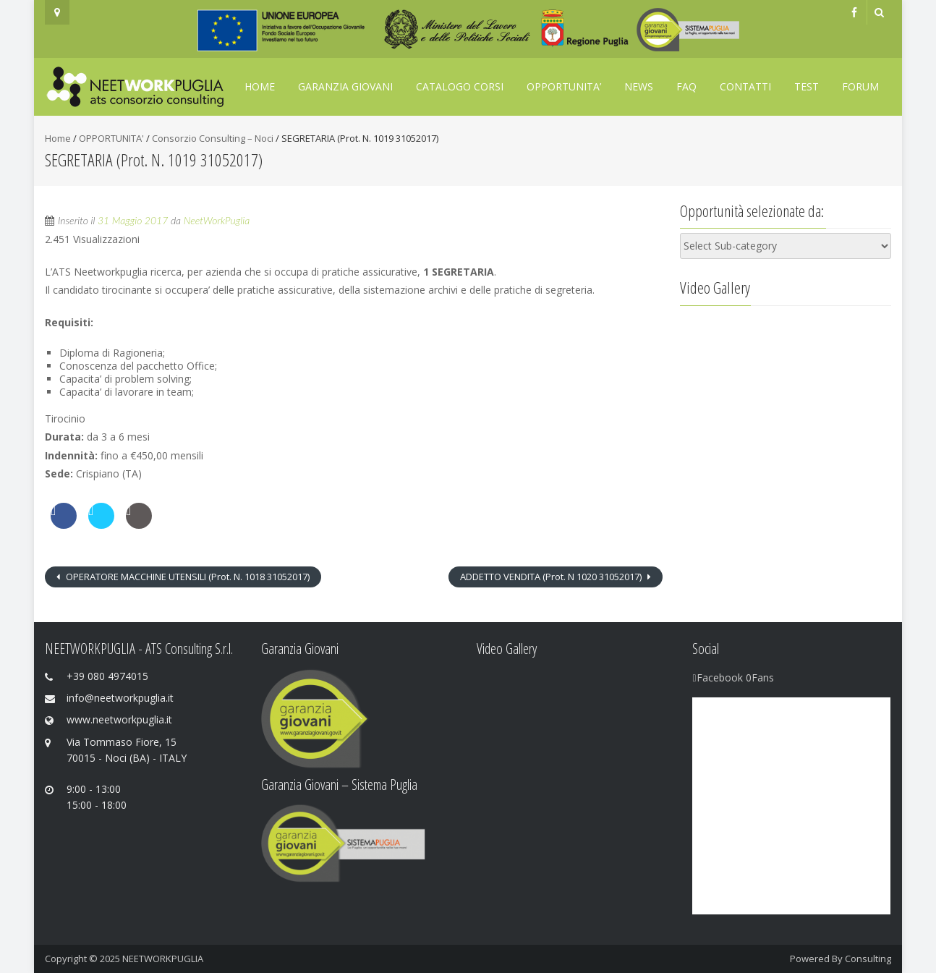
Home (259, 86)
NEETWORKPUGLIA (162, 958)
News (638, 86)
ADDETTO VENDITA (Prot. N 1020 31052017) (552, 576)
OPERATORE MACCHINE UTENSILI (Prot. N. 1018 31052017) (187, 576)
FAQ (686, 86)
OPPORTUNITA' (111, 138)
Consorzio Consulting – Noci (212, 138)
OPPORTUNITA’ (564, 86)
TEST (806, 86)
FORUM (860, 86)
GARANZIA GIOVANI (345, 86)
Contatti (745, 86)
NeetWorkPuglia (217, 220)
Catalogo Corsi (459, 86)
